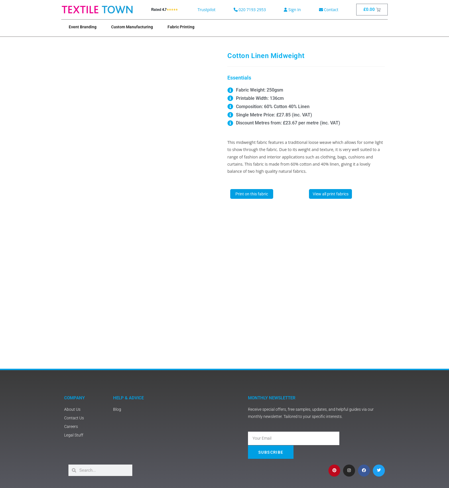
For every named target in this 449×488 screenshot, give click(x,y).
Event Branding (83, 27)
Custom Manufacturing (132, 27)
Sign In (292, 9)
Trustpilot (207, 9)
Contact (328, 9)
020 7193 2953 (250, 9)
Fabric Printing (181, 27)
